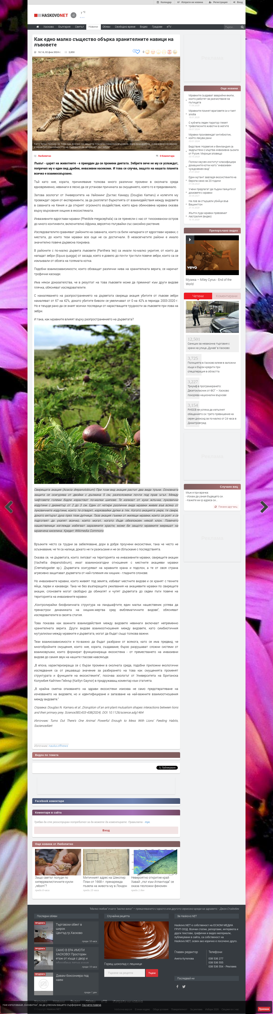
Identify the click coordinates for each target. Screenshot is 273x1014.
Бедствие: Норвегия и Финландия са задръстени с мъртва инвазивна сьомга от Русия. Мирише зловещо (214, 150)
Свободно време (125, 26)
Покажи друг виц (226, 506)
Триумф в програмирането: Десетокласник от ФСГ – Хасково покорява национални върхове (208, 390)
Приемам (264, 1009)
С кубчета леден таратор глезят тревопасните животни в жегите (209, 124)
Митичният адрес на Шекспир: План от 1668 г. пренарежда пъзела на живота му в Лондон (105, 881)
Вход (106, 830)
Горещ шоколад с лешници (123, 964)
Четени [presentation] (198, 296)
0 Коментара (167, 156)
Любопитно (44, 156)
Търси (151, 973)
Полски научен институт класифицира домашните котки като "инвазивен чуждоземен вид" (212, 165)
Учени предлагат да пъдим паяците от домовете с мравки (212, 190)
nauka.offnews (58, 746)
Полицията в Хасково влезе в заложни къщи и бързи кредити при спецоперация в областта (212, 367)
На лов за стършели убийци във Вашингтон (208, 202)
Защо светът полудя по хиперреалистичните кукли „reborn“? (54, 881)
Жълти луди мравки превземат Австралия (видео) (208, 214)
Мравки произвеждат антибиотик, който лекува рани (210, 136)
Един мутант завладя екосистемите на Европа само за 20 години (212, 178)
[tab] (198, 297)
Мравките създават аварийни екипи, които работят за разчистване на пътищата (211, 99)
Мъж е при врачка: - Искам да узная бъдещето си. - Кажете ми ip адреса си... (204, 496)
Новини (93, 26)
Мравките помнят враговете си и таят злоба (212, 112)
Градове (157, 26)
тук (147, 822)
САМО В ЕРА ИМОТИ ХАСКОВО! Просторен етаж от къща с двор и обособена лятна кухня (72, 956)
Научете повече (91, 1005)
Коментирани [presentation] (226, 296)
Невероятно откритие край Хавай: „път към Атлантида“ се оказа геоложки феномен (152, 881)
